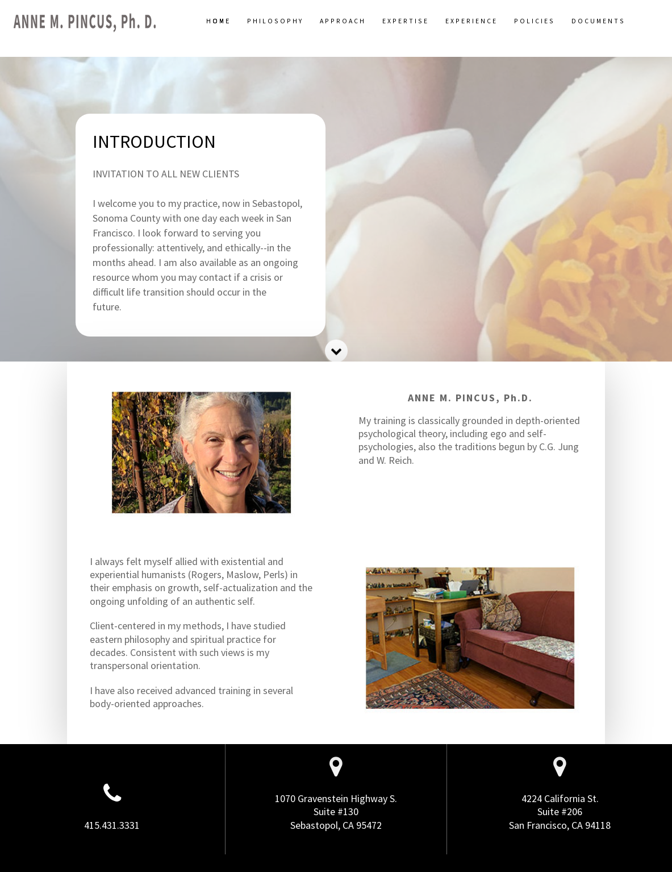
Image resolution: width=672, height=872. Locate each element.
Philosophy (275, 20)
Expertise (405, 20)
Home (218, 20)
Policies (534, 20)
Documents (598, 20)
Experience (471, 20)
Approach (343, 20)
